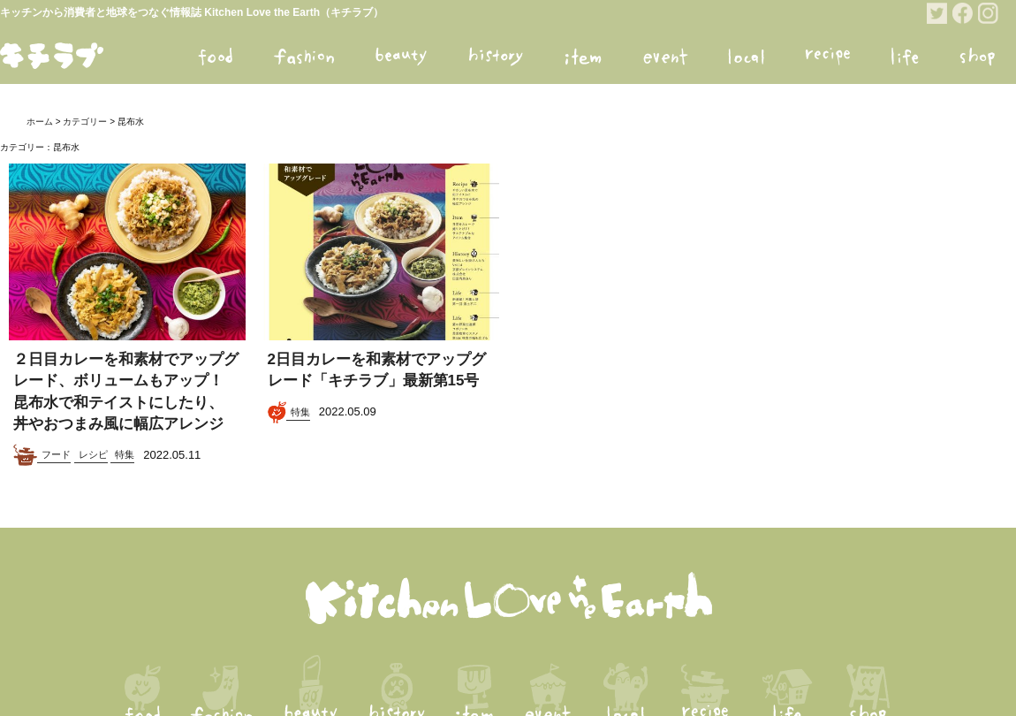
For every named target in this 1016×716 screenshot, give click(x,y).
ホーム (40, 121)
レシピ (93, 454)
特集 (124, 454)
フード (56, 454)
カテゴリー (85, 121)
